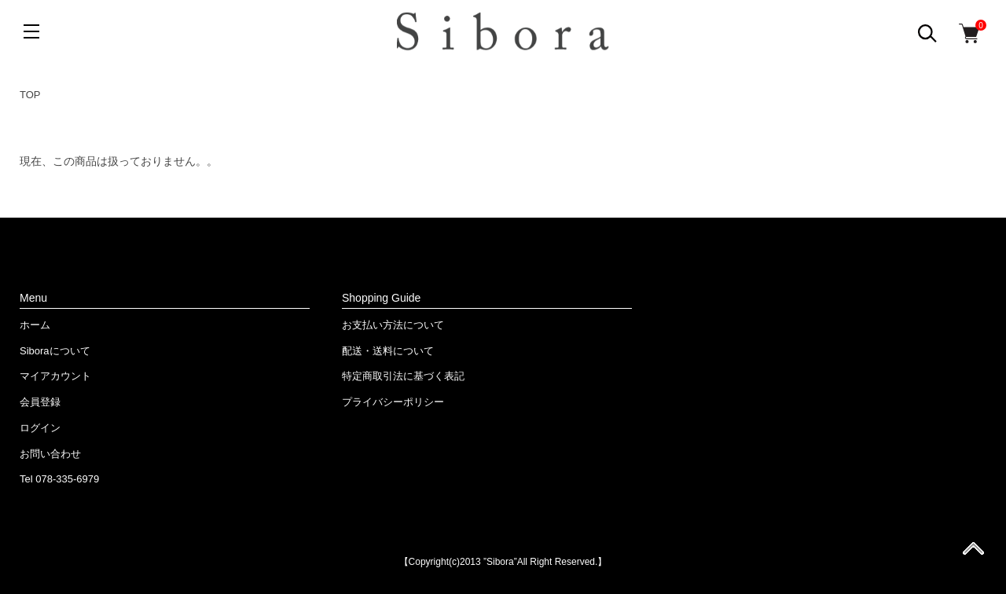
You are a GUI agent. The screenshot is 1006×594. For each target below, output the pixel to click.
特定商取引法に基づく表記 (403, 376)
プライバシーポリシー (393, 402)
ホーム (35, 325)
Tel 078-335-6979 (59, 479)
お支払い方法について (393, 325)
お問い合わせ (50, 454)
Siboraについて (55, 351)
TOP (30, 95)
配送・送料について (388, 351)
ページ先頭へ (973, 553)
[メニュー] (31, 31)
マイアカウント (55, 376)
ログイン (40, 428)
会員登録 (40, 402)
